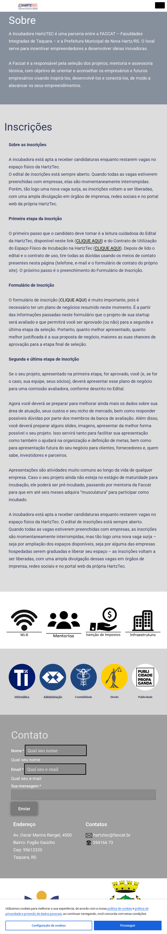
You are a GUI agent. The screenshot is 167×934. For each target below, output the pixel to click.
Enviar (24, 808)
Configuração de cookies (49, 925)
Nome (17, 750)
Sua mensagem (26, 786)
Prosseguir (127, 925)
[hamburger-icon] (160, 5)
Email (17, 769)
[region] (83, 916)
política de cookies (119, 908)
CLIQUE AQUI (72, 300)
